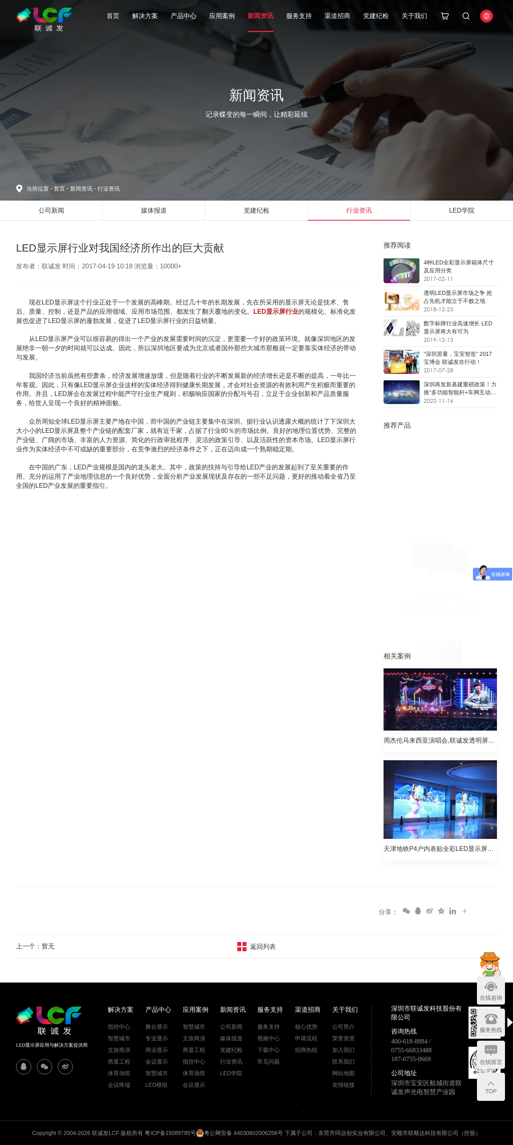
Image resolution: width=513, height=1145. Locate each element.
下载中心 (268, 1050)
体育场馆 (119, 1073)
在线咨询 (491, 998)
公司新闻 (231, 1026)
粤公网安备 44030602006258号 (239, 1133)
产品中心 (183, 15)
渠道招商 (337, 15)
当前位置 (40, 188)
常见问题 (268, 1061)
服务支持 (299, 15)
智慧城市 (119, 1038)
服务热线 (491, 1030)
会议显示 (156, 1061)
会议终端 (119, 1085)
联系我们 (343, 1061)
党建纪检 (376, 15)
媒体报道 (231, 1038)
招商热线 (306, 1050)
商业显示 (156, 1050)
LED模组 (156, 1085)
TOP (491, 1091)
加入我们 (343, 1050)
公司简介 (343, 1026)
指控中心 (119, 1026)
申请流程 (306, 1038)
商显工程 (119, 1061)
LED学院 (231, 1073)
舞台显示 (156, 1026)
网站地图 (343, 1073)
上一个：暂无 (35, 946)
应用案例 (222, 15)
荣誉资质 (343, 1038)
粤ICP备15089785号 (170, 1133)
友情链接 (343, 1085)
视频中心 (268, 1038)
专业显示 (156, 1038)
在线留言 (491, 1062)
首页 (113, 15)
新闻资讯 (260, 15)
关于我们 (414, 15)
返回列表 (263, 946)
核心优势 (306, 1026)
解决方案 (145, 15)
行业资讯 (108, 188)
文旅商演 (119, 1050)
